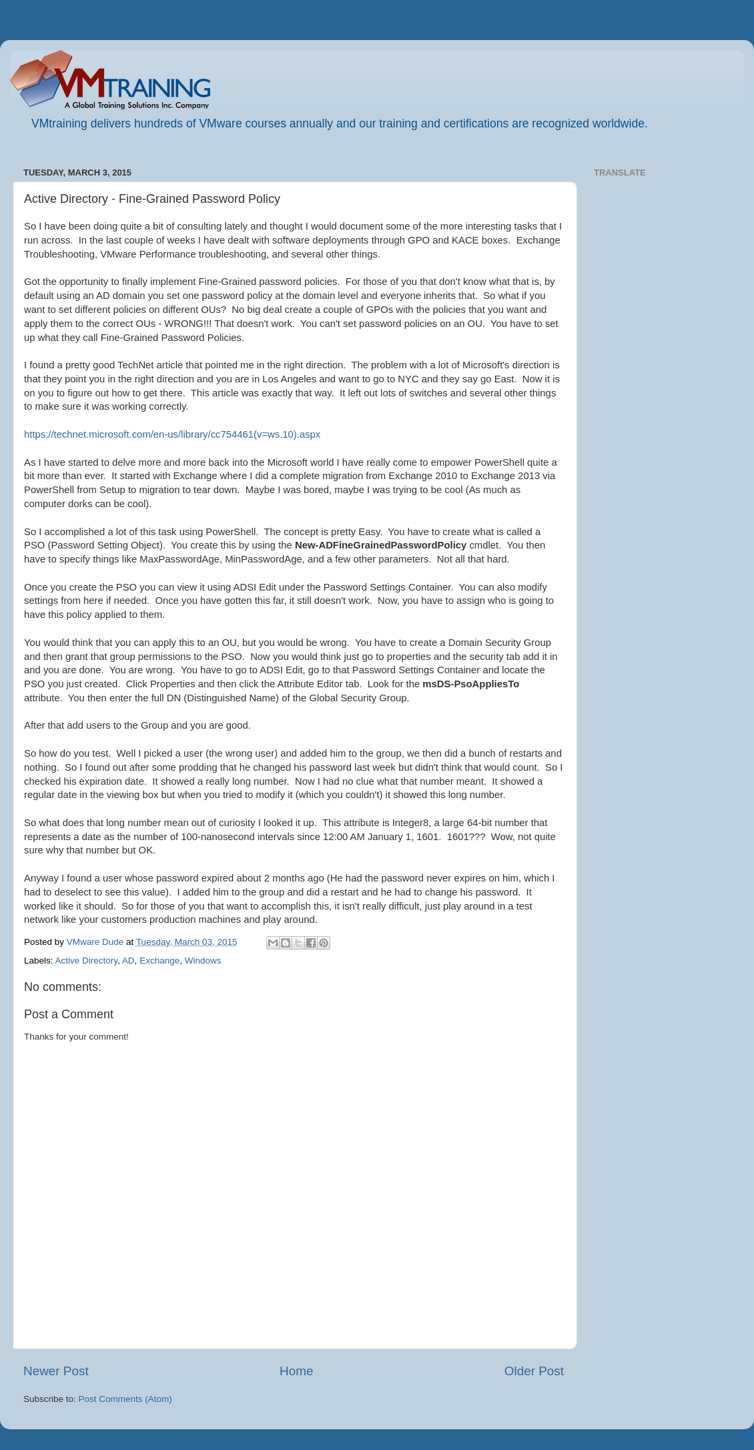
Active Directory (86, 961)
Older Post (534, 1371)
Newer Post (56, 1371)
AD (128, 961)
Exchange (159, 961)
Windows (203, 961)
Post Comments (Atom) (125, 1399)
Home (296, 1371)
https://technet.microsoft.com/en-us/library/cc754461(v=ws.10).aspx (172, 434)
